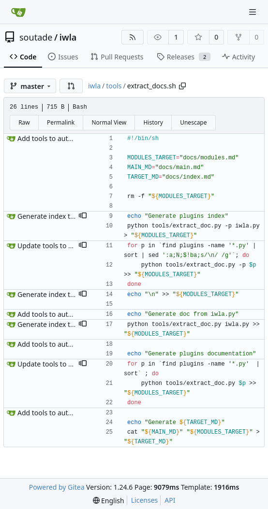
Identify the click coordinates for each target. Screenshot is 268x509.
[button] (71, 86)
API (169, 500)
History (153, 122)
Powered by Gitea (57, 487)
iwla (68, 37)
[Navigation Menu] (253, 12)
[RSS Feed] (132, 37)
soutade (35, 37)
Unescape (193, 122)
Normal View (108, 122)
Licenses (144, 500)
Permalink (60, 122)
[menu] (108, 500)
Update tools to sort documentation (74, 245)
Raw (24, 122)
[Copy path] (182, 86)
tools (113, 85)
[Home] (18, 12)
